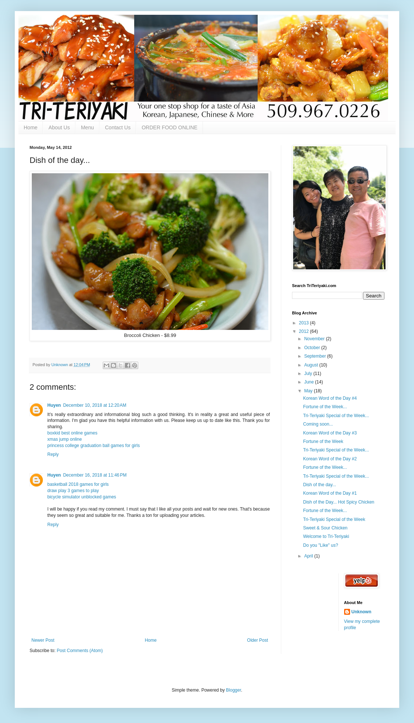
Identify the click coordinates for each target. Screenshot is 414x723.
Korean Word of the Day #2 (330, 458)
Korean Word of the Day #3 (330, 433)
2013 (304, 322)
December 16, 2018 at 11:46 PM (95, 475)
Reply (53, 454)
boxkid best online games (72, 433)
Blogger (233, 690)
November (315, 338)
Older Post (257, 640)
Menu (87, 127)
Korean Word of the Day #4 (330, 398)
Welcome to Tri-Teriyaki (326, 536)
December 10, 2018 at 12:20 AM (94, 405)
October (312, 347)
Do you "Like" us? (320, 545)
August (311, 365)
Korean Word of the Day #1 (330, 493)
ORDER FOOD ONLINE (169, 127)
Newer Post (42, 640)
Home (30, 127)
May (309, 390)
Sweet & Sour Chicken (325, 528)
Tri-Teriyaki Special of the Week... (336, 415)
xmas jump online (64, 439)
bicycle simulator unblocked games (81, 496)
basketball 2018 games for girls (78, 484)
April (309, 556)
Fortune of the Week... (325, 406)
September (315, 356)
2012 (304, 331)
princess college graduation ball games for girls (93, 445)
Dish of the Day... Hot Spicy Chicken (338, 502)
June (309, 382)
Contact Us (117, 127)
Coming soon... (318, 424)
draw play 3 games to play (73, 490)
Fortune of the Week (323, 441)
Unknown (361, 611)
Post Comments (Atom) (80, 650)
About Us (59, 127)
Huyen (54, 405)
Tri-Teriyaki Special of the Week (334, 519)
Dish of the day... (319, 484)
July (308, 373)
